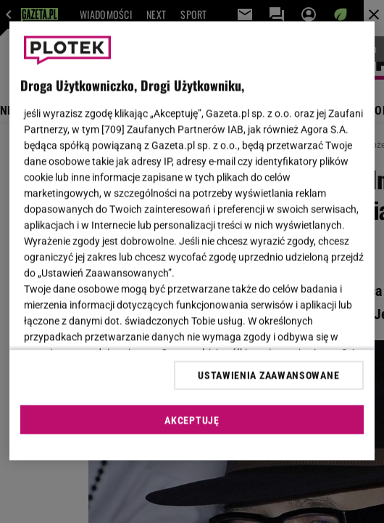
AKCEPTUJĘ (191, 420)
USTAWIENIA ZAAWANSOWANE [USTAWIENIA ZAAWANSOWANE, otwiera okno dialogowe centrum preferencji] (268, 375)
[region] (192, 241)
